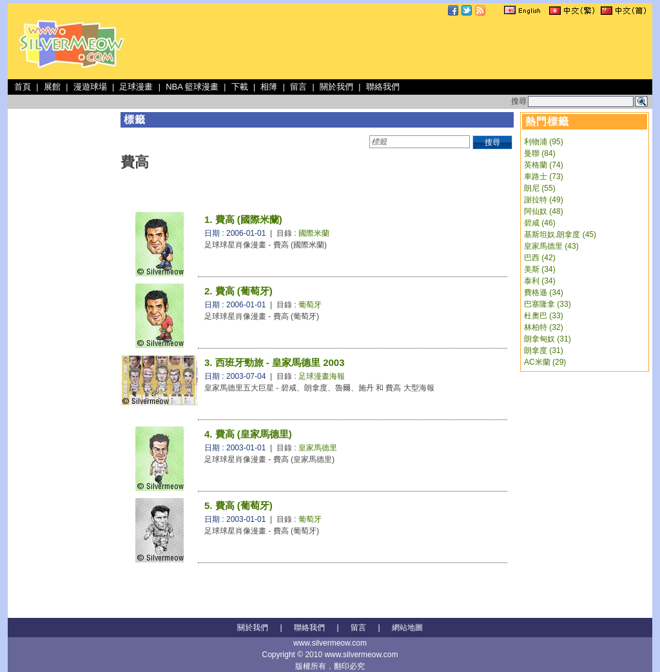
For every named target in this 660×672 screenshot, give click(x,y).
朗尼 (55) (540, 188)
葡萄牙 (310, 304)
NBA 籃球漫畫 (192, 86)
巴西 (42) (540, 257)
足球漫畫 (136, 86)
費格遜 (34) (543, 292)
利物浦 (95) (543, 141)
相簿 (268, 86)
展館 (52, 86)
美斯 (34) (540, 269)
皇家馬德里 (317, 447)
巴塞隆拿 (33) (547, 304)
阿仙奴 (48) (543, 211)
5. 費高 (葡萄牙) (238, 505)
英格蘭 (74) (543, 164)
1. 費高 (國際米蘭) (243, 219)
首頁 (22, 86)
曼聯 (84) (540, 153)
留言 (298, 86)
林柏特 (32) (543, 327)
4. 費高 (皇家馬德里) (248, 433)
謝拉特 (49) (543, 199)
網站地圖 (407, 627)
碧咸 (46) (540, 222)
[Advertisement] (415, 48)
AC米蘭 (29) (545, 362)
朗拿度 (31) (543, 350)
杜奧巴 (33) (543, 315)
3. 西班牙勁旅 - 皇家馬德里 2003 (274, 362)
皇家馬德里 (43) (551, 246)
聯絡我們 (383, 86)
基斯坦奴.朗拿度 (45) (560, 234)
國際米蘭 (313, 233)
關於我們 (336, 86)
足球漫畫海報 (321, 376)
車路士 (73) (543, 176)
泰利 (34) (540, 280)
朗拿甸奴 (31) (547, 338)
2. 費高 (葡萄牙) (238, 290)
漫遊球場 (90, 86)
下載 (239, 86)
